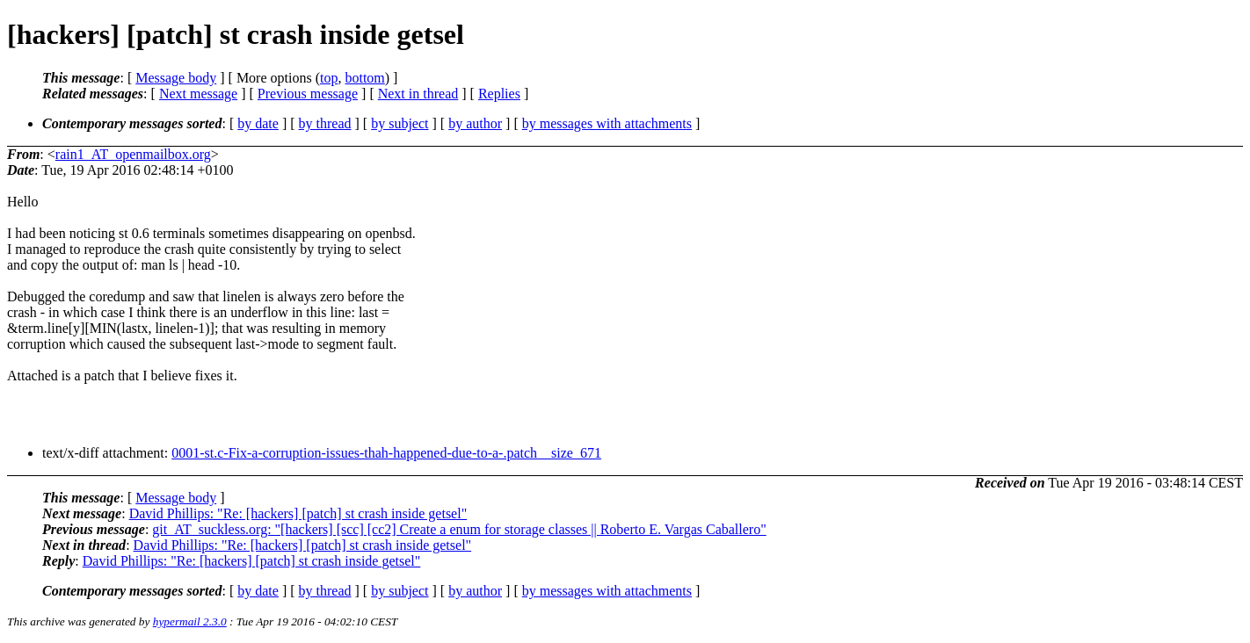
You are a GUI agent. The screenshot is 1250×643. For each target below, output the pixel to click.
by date (258, 123)
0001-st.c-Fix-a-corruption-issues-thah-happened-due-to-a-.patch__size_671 (386, 452)
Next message (198, 93)
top (329, 77)
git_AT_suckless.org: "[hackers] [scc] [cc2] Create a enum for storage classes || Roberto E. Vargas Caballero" (459, 529)
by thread (325, 123)
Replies (499, 93)
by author (475, 123)
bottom (364, 77)
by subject (399, 123)
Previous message (308, 93)
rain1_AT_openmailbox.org (133, 154)
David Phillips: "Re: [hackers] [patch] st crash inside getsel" (298, 513)
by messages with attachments (607, 123)
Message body (175, 77)
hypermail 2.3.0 (190, 621)
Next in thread (418, 93)
